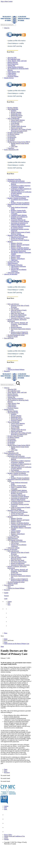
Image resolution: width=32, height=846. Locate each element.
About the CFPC (12, 57)
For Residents (11, 138)
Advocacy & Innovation (10, 274)
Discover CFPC (15, 124)
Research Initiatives (16, 327)
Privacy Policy (8, 834)
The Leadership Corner (14, 59)
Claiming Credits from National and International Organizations (21, 250)
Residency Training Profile (18, 210)
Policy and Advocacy (13, 304)
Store (9, 604)
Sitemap (6, 839)
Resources (7, 371)
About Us (6, 28)
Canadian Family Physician (18, 126)
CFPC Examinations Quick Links (20, 196)
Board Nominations (13, 64)
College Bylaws (12, 74)
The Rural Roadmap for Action (16, 335)
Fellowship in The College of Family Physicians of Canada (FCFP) (21, 130)
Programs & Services (17, 121)
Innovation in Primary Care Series (20, 318)
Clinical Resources (13, 263)
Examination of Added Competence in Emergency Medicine (20, 186)
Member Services (9, 78)
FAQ (9, 603)
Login (5, 598)
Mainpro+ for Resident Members (20, 247)
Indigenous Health (13, 336)
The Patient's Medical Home (18, 315)
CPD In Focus (15, 268)
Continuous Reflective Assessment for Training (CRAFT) (20, 226)
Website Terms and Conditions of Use (14, 836)
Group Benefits (15, 123)
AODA (6, 837)
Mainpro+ (10, 241)
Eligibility (13, 110)
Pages (5, 769)
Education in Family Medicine (16, 235)
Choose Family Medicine (18, 120)
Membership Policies (17, 115)
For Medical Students (13, 134)
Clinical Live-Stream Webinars (16, 369)
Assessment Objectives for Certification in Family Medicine (20, 220)
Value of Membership (13, 118)
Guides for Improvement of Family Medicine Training (20, 233)
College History (12, 73)
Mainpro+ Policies (16, 246)
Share (2, 646)
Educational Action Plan (14, 179)
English (6, 592)
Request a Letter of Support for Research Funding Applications (19, 332)
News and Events (9, 338)
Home (5, 639)
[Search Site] (8, 25)
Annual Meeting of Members (15, 67)
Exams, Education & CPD (11, 149)
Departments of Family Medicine (20, 240)
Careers (10, 601)
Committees (11, 148)
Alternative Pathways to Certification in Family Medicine (21, 192)
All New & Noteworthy (17, 238)
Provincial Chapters (13, 76)
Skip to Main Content (6, 1)
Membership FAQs (16, 114)
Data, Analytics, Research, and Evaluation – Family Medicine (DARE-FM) (19, 324)
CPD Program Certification (15, 265)
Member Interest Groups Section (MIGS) (19, 142)
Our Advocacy (15, 308)
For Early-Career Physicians (15, 132)
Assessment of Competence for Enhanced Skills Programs (19, 223)
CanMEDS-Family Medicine (19, 215)
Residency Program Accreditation (17, 198)
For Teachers (11, 140)
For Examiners (12, 135)
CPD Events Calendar (13, 272)
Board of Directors (13, 62)
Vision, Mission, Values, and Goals (17, 60)
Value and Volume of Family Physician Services (19, 310)
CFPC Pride (14, 146)
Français (6, 595)
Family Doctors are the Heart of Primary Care (16, 643)
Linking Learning (15, 255)
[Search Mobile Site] (8, 385)
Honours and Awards (16, 128)
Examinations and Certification (16, 181)
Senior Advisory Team (14, 71)
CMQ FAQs (14, 260)
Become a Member (13, 107)
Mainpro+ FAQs (15, 257)
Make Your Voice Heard (17, 313)
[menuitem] (17, 595)
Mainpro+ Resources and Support (20, 244)
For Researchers (12, 137)
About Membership (13, 109)
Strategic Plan (11, 65)
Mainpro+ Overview (16, 243)
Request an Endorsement (17, 316)
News (9, 368)
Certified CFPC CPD (13, 261)
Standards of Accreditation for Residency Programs (19, 217)
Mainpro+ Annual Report (18, 258)
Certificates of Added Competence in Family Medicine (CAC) (21, 189)
